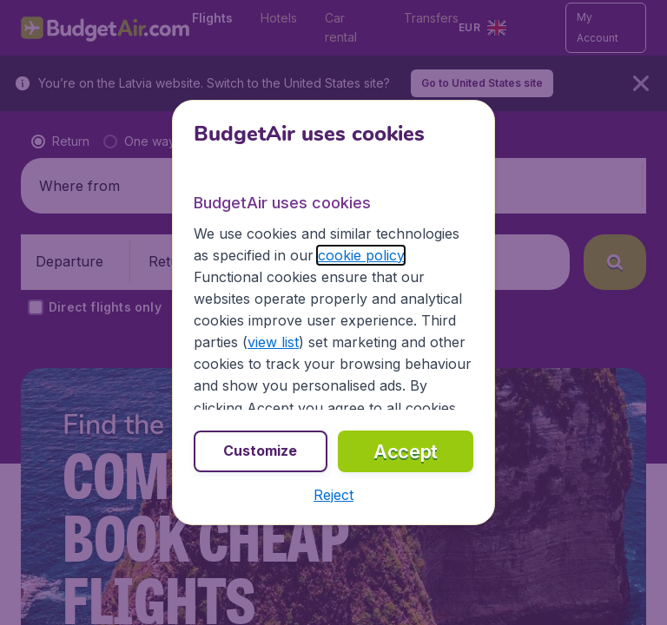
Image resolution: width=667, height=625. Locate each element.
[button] (333, 494)
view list (273, 342)
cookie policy (361, 255)
